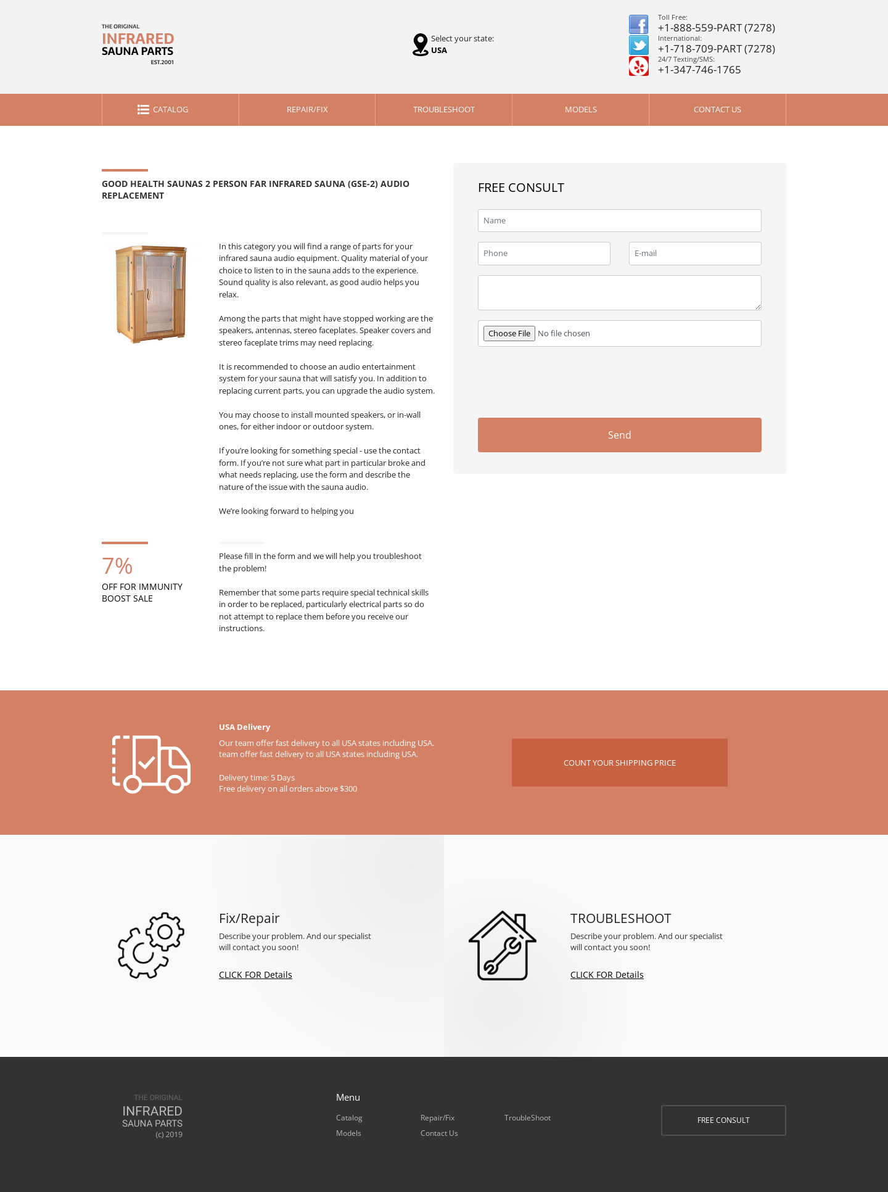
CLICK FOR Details (255, 974)
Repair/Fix (307, 109)
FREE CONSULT (723, 1120)
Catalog (170, 109)
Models (581, 109)
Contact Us (717, 109)
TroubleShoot (444, 109)
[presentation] (668, 381)
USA (439, 50)
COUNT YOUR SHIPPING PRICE (620, 762)
